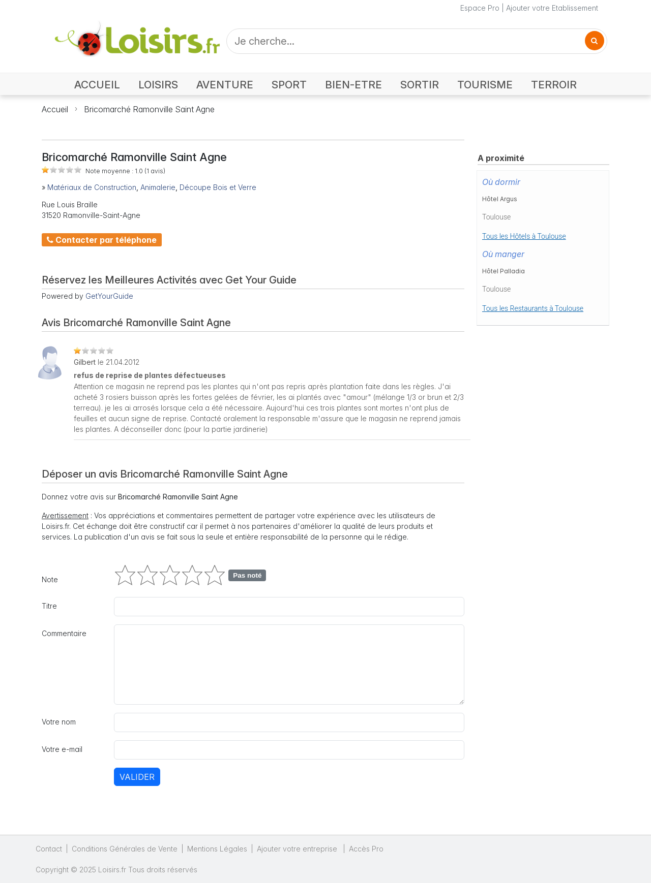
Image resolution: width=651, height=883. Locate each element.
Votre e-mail (62, 749)
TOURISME (485, 84)
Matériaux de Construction (91, 187)
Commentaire (64, 633)
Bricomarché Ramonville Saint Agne (149, 109)
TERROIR (554, 84)
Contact (49, 848)
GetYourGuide (109, 296)
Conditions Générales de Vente (124, 848)
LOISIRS (158, 84)
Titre (49, 606)
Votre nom (59, 721)
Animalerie (157, 187)
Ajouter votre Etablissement (552, 8)
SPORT (289, 84)
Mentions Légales (217, 848)
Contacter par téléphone (102, 240)
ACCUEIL (97, 84)
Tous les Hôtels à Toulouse (524, 236)
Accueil (55, 109)
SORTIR (419, 84)
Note (50, 579)
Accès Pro (366, 848)
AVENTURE (224, 84)
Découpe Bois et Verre (218, 187)
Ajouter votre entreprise (298, 848)
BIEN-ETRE (353, 84)
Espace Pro (479, 8)
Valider (137, 777)
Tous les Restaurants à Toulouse (532, 308)
